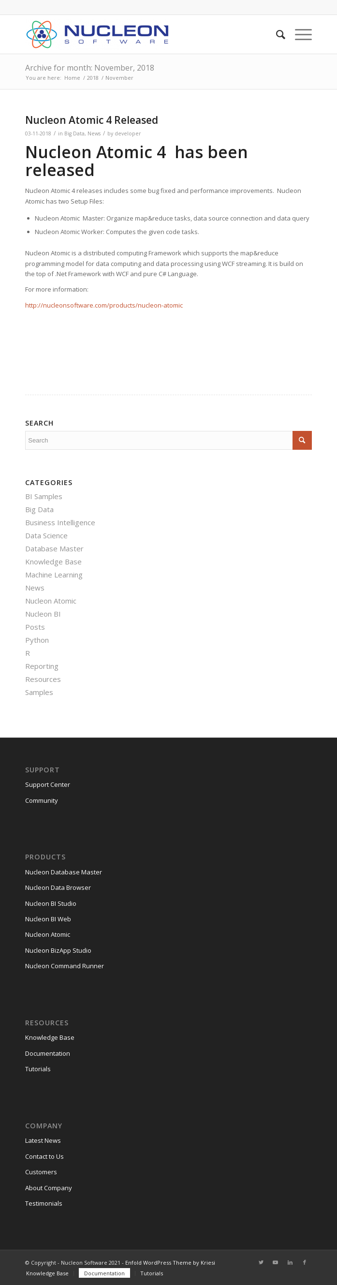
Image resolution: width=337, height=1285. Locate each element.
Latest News (43, 1140)
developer (128, 133)
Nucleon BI (43, 614)
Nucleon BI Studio (50, 903)
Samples (39, 692)
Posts (35, 627)
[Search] (275, 34)
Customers (41, 1171)
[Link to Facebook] (304, 1262)
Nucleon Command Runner (64, 965)
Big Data (74, 133)
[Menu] (298, 34)
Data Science (46, 535)
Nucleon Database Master (63, 872)
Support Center (47, 784)
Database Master (54, 548)
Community (41, 800)
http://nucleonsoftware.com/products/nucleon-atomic (104, 305)
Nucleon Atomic (50, 601)
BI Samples (43, 496)
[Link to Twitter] (261, 1262)
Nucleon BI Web (48, 919)
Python (37, 640)
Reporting (42, 666)
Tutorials (38, 1068)
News (94, 133)
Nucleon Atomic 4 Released (91, 120)
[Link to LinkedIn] (290, 1262)
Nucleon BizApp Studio (58, 950)
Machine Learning (54, 574)
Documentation (47, 1053)
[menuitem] (275, 34)
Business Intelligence (60, 522)
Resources (43, 679)
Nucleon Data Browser (58, 887)
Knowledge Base (53, 561)
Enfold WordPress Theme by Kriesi (170, 1262)
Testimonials (43, 1203)
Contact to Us (44, 1156)
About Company (48, 1187)
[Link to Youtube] (275, 1262)
